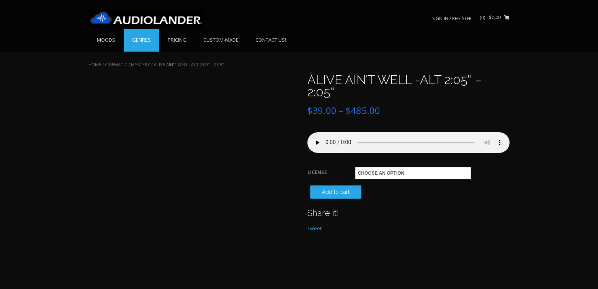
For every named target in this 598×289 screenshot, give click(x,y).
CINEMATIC (116, 64)
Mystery (140, 64)
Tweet (314, 228)
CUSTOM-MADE (221, 39)
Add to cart (336, 192)
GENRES (141, 39)
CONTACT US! (270, 39)
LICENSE (317, 172)
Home (94, 64)
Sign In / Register (452, 18)
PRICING (177, 39)
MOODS (106, 39)
